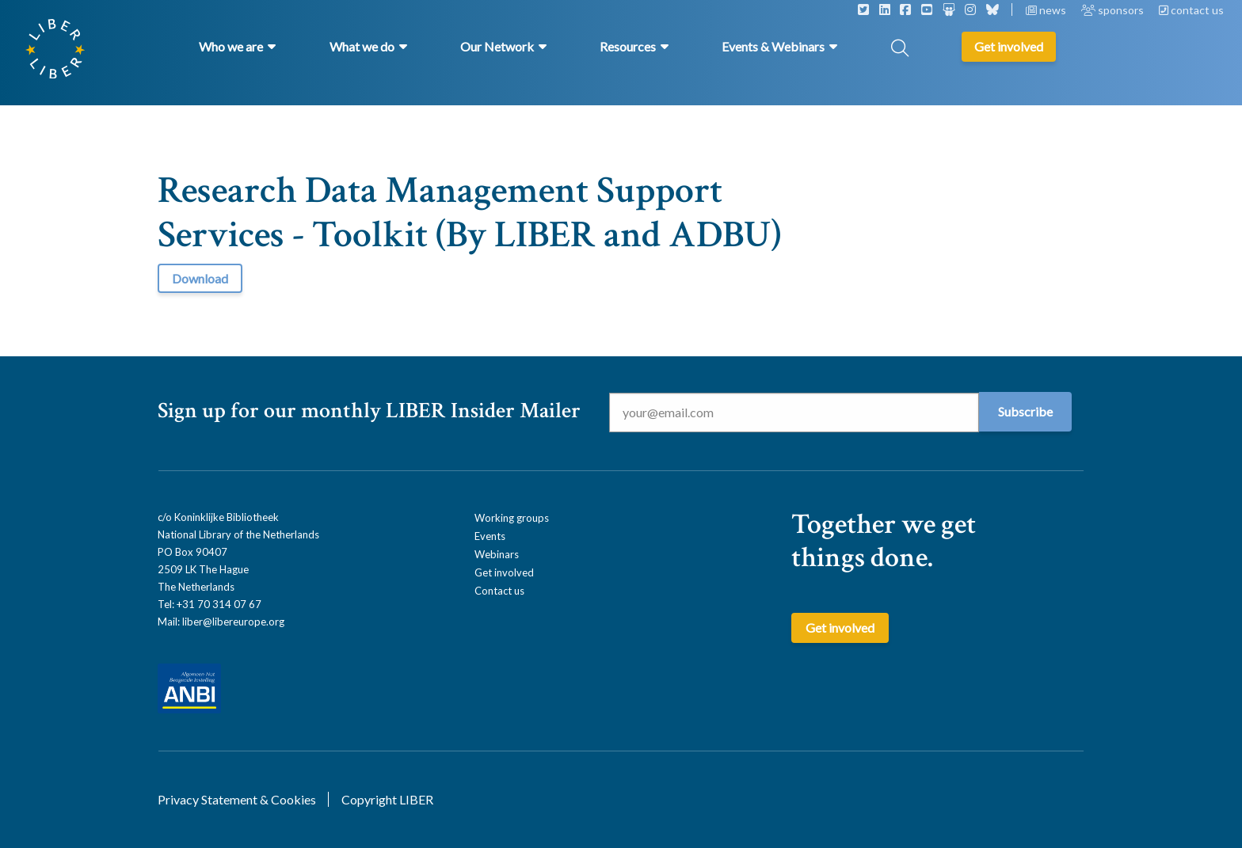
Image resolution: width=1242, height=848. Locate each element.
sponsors (1113, 10)
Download (200, 278)
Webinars (496, 554)
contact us (1191, 10)
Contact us (499, 590)
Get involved (504, 572)
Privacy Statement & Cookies (237, 799)
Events (489, 536)
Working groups (511, 517)
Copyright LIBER (387, 799)
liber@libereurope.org (233, 621)
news (1047, 10)
